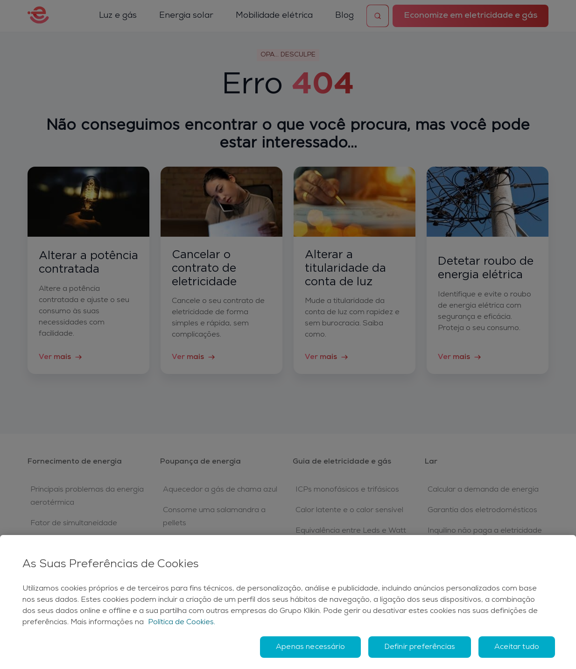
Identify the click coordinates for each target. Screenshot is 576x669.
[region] (288, 602)
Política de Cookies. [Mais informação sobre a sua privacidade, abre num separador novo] (181, 622)
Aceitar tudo (516, 647)
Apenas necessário (310, 647)
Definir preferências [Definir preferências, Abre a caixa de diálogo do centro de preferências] (419, 647)
